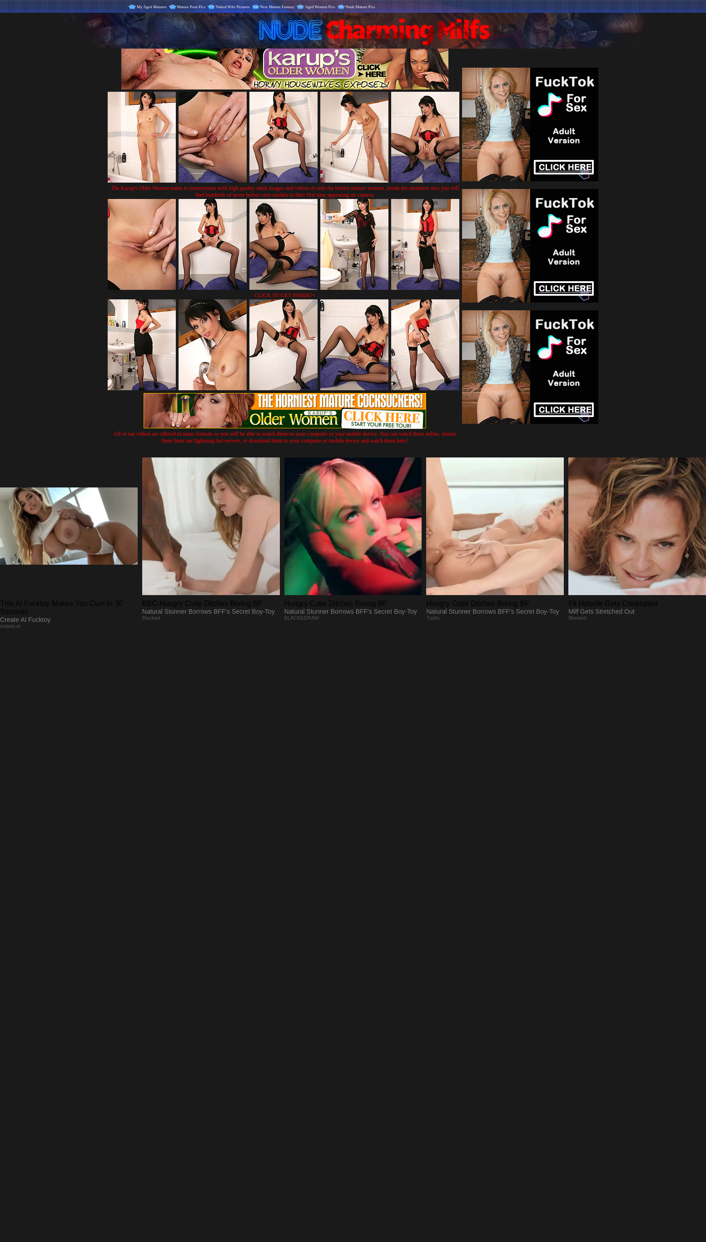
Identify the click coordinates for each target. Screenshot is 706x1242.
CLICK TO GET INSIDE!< (284, 295)
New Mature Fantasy (277, 7)
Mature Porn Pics (191, 7)
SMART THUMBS (369, 1052)
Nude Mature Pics (360, 7)
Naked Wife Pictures (232, 7)
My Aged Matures (152, 7)
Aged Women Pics (320, 7)
